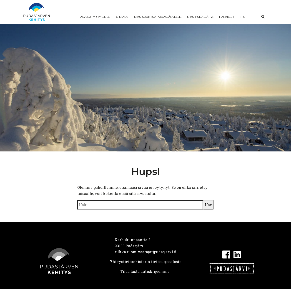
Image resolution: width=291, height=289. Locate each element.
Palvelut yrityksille (94, 16)
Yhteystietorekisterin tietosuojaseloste (145, 261)
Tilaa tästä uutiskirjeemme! (145, 271)
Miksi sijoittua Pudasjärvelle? (158, 16)
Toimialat (122, 16)
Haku (263, 17)
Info (242, 16)
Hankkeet (226, 16)
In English (253, 17)
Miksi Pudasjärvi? (201, 16)
